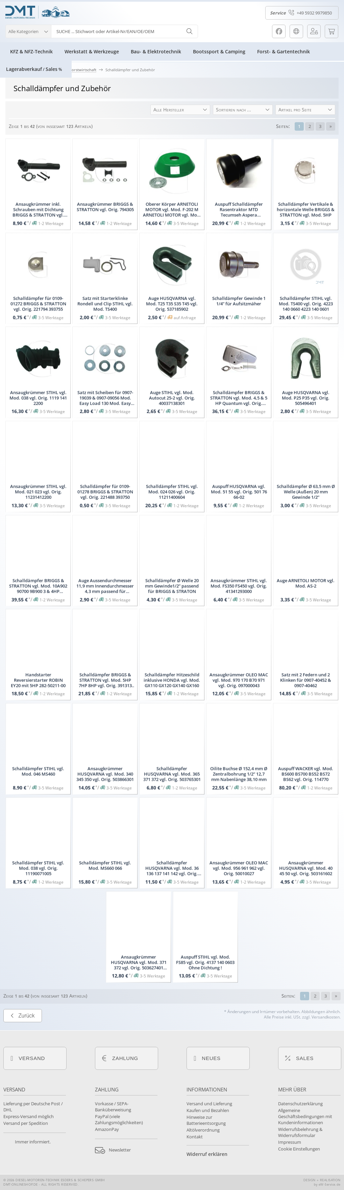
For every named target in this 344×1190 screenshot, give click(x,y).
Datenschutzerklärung (300, 1104)
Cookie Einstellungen (299, 1149)
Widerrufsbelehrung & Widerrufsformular (300, 1132)
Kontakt (195, 1137)
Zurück (22, 1049)
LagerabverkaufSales (34, 69)
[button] (28, 30)
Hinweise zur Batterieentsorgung (206, 1120)
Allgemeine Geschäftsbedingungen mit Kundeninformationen (305, 1116)
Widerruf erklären (207, 1154)
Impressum (289, 1142)
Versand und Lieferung (209, 1104)
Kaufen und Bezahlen (208, 1110)
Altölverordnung (203, 1130)
